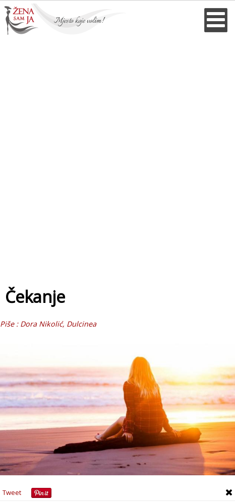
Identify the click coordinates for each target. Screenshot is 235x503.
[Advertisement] (117, 157)
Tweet (12, 492)
